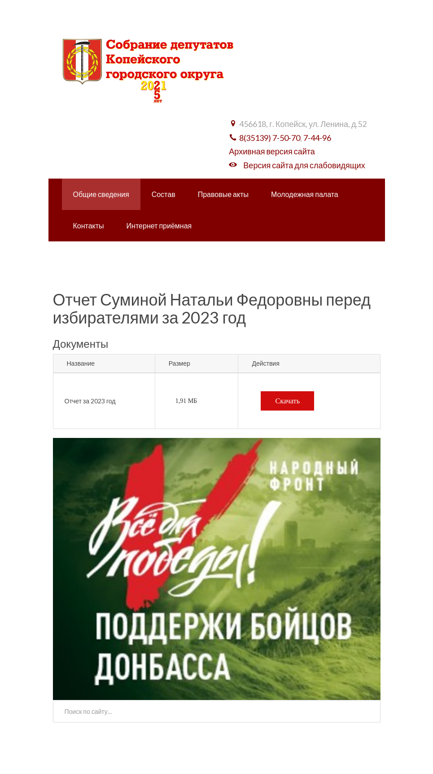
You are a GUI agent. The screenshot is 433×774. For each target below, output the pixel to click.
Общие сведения (101, 194)
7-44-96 (317, 138)
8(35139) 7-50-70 (269, 138)
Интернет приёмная (159, 225)
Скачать (287, 401)
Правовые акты (223, 194)
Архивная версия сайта (272, 151)
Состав (163, 194)
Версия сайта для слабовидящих (304, 165)
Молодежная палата (304, 194)
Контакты (88, 225)
